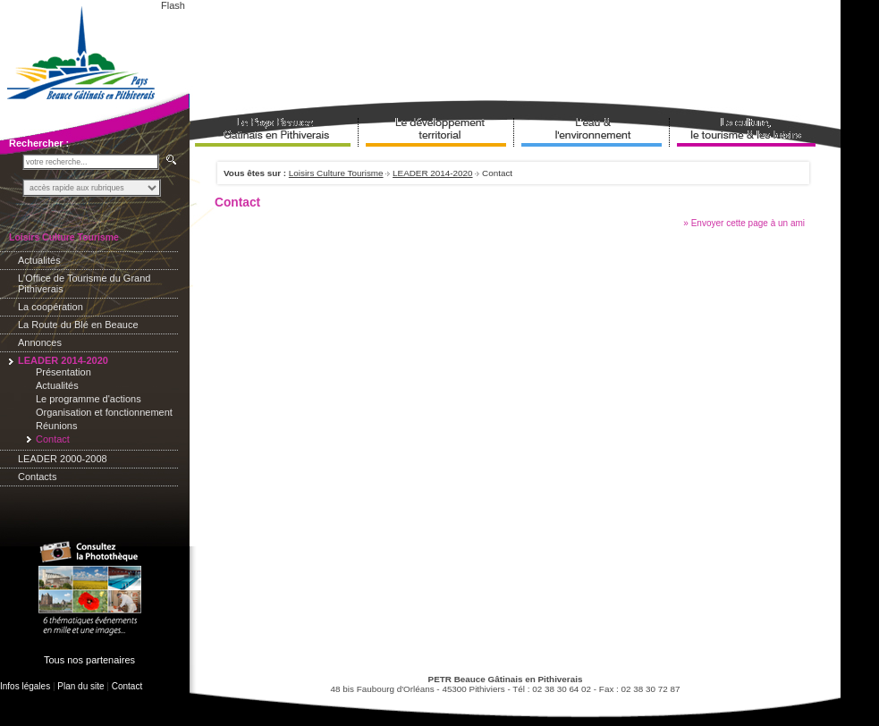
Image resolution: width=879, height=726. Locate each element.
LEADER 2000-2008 (62, 458)
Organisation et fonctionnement (104, 412)
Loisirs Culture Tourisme (336, 173)
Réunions (56, 425)
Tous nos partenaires (89, 659)
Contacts (37, 476)
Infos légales (25, 686)
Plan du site (80, 686)
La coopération (50, 306)
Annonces (40, 342)
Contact (127, 686)
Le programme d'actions (88, 398)
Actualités (39, 260)
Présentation (63, 372)
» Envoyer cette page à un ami (744, 223)
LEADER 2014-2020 (432, 173)
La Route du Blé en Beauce (78, 324)
